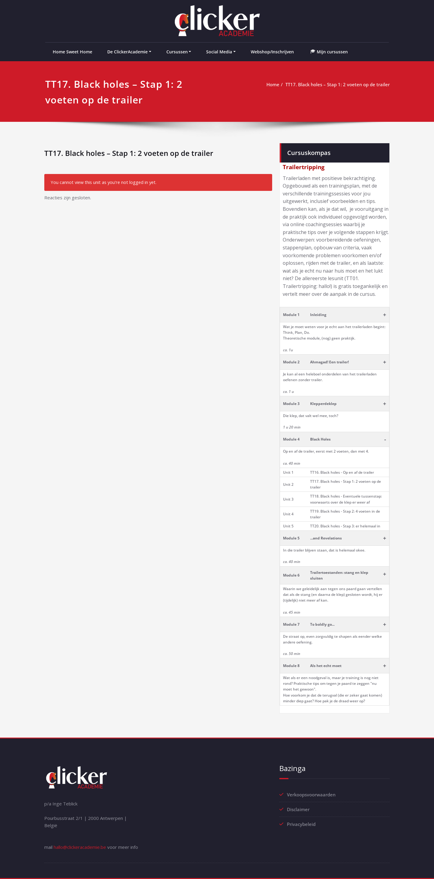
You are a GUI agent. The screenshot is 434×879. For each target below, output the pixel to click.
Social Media (219, 52)
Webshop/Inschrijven (272, 52)
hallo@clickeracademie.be (80, 847)
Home (272, 84)
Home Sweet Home (72, 52)
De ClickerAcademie (127, 52)
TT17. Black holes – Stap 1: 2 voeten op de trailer (337, 84)
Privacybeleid (301, 824)
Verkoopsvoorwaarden (311, 795)
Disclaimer (298, 809)
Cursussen (177, 52)
